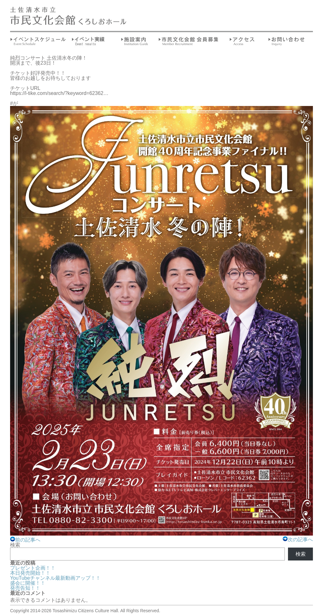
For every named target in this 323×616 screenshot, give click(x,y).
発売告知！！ (25, 588)
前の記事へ (25, 540)
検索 (15, 545)
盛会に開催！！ (27, 583)
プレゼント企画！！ (33, 568)
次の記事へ (298, 539)
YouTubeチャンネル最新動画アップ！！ (55, 578)
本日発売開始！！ (30, 573)
